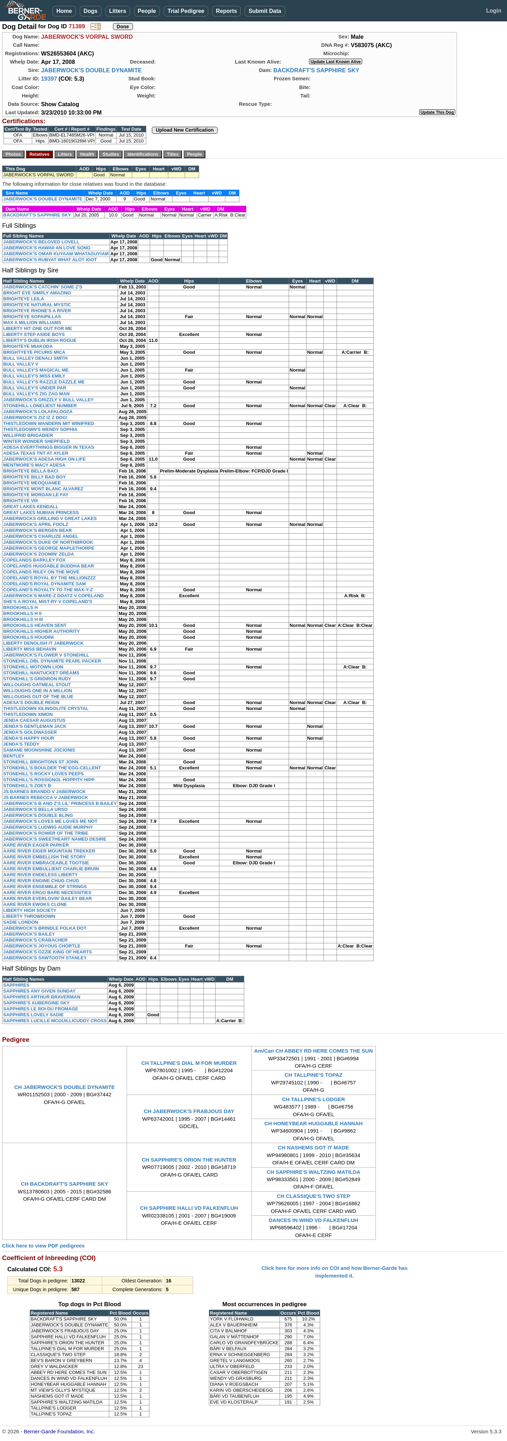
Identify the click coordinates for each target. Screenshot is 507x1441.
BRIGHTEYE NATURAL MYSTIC (37, 304)
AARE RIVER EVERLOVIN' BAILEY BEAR (47, 898)
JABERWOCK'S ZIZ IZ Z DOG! (35, 417)
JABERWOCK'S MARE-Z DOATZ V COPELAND (53, 595)
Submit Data (264, 11)
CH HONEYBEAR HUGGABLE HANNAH (314, 1123)
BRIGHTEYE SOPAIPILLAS (32, 316)
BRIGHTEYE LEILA (23, 298)
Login (493, 11)
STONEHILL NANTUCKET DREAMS (41, 672)
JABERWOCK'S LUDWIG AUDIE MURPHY (48, 827)
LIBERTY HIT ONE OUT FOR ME (37, 328)
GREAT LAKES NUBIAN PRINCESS (41, 512)
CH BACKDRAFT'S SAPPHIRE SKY (64, 1184)
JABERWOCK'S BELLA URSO (35, 809)
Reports (226, 11)
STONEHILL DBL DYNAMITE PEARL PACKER (52, 661)
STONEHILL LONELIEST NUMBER (40, 405)
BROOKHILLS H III (23, 619)
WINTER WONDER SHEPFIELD (36, 441)
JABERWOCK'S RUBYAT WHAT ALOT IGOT (50, 259)
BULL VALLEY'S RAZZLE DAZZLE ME (44, 382)
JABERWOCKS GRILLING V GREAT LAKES (50, 518)
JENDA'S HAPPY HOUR (28, 738)
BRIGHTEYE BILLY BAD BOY (34, 477)
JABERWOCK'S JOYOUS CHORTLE (41, 946)
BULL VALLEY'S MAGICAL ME (36, 370)
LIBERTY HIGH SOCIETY (29, 910)
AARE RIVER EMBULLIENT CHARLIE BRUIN (51, 868)
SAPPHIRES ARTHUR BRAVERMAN (41, 997)
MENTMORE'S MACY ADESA (34, 465)
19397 (49, 78)
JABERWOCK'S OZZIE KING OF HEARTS (47, 951)
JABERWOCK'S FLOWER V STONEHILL (46, 655)
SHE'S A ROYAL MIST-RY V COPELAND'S (47, 601)
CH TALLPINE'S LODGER (313, 1099)
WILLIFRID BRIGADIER (28, 435)
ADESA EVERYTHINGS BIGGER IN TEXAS (48, 447)
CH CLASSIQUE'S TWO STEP (313, 1196)
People (147, 11)
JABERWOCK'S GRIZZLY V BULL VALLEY (48, 399)
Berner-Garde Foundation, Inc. (59, 1431)
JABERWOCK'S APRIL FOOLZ (35, 524)
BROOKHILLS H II (22, 613)
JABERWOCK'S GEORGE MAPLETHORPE (48, 548)
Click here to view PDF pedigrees (43, 1246)
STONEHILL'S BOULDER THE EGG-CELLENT (52, 767)
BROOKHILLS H (20, 607)
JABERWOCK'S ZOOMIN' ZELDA (38, 554)
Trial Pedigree (186, 11)
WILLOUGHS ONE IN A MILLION (37, 690)
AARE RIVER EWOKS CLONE (35, 904)
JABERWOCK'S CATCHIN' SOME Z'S (42, 287)
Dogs (91, 11)
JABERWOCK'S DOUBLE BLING (38, 815)
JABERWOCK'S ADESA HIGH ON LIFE (44, 459)
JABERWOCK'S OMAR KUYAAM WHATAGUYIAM (56, 253)
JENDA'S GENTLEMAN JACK (34, 726)
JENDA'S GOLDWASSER (30, 732)
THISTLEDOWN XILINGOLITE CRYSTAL (46, 708)
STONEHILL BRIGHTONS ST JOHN (40, 762)
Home (64, 11)
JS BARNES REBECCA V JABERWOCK (45, 797)
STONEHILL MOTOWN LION (33, 667)
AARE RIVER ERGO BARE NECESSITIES (47, 892)
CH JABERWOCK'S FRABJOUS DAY (189, 1111)
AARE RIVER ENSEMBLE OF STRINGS (45, 886)
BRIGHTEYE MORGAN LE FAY (36, 494)
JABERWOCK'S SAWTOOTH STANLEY (45, 957)
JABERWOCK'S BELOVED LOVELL (41, 241)
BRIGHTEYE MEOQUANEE (32, 482)
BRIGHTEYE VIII (20, 500)
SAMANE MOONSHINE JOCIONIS (39, 750)
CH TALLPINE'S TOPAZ (313, 1075)
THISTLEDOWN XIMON (28, 714)
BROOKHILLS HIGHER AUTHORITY (41, 631)
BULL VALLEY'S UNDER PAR (34, 387)
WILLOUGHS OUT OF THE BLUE (38, 696)
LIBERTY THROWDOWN (29, 916)
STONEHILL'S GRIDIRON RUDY (37, 678)
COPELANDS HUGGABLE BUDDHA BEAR (48, 566)
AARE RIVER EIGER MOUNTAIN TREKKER (49, 851)
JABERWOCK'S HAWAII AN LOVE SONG (46, 247)
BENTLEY (13, 756)
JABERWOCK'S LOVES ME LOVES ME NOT (50, 821)
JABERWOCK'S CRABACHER (35, 940)
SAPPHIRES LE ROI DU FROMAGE (40, 1008)
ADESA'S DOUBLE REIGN (31, 702)
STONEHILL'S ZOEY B (27, 785)
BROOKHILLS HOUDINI (28, 637)
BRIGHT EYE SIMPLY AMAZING (37, 292)
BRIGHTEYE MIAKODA (28, 346)
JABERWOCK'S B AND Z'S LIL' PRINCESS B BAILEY (60, 803)
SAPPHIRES (16, 985)
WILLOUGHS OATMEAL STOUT (37, 684)
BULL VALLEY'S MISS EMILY (34, 376)
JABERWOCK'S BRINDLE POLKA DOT (44, 928)
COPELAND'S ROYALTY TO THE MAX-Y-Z (48, 589)
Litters (117, 11)
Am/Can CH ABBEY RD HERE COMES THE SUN (313, 1051)
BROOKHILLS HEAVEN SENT (34, 625)
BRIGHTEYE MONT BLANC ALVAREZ (43, 488)
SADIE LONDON (20, 922)
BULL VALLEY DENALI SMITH (35, 358)
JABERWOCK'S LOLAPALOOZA (37, 411)
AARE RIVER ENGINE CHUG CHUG (41, 880)
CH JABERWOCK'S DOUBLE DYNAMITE (64, 1087)
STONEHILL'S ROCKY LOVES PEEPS (43, 773)
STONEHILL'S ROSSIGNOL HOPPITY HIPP (48, 779)
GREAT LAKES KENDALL (30, 506)
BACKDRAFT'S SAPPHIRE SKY (316, 70)
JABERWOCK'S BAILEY (29, 934)
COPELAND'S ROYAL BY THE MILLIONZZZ (49, 577)
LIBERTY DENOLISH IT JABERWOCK (43, 643)
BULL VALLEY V (20, 364)
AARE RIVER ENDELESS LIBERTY (40, 874)
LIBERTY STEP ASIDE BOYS (34, 334)
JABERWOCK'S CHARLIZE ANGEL (40, 536)
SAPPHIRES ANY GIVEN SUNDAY (39, 991)
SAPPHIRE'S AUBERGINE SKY (36, 1002)
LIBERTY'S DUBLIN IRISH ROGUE (40, 340)
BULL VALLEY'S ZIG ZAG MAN (36, 393)
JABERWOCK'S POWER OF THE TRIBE (45, 833)
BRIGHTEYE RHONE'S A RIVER (37, 310)
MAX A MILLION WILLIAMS (32, 322)
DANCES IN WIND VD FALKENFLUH (313, 1220)
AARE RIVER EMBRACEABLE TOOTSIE (46, 862)
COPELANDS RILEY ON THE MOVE (41, 572)
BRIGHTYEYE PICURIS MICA (34, 352)
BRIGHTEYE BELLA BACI (30, 471)
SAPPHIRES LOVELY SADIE (33, 1014)
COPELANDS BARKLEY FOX (34, 560)
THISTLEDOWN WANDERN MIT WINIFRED (48, 423)
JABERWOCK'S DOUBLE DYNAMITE (91, 70)
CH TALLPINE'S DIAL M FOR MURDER (189, 1063)
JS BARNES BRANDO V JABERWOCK (44, 791)
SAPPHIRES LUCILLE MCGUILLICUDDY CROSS (55, 1020)
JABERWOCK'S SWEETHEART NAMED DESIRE (54, 839)
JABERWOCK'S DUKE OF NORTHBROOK (48, 542)
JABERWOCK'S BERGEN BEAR (37, 530)
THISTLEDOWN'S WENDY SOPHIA (40, 429)
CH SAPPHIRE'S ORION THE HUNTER (189, 1160)
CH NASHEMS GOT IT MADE (313, 1147)
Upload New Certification (185, 130)
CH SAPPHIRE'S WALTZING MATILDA (313, 1172)
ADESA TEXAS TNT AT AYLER (35, 453)
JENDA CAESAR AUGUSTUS (34, 720)
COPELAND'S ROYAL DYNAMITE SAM (44, 583)
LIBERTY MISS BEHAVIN (29, 649)
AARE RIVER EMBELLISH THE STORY (44, 857)
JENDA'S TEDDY (21, 744)
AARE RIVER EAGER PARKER (36, 845)
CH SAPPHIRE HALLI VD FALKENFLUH (189, 1208)
